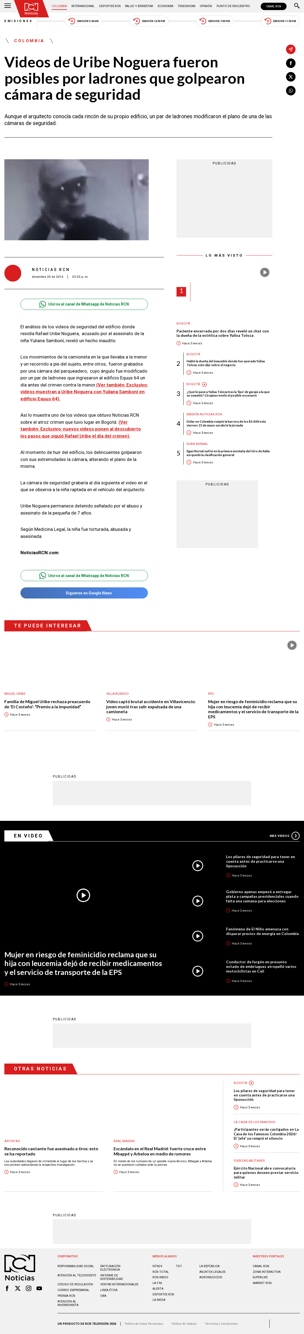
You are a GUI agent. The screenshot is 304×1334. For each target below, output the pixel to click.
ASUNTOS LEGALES (212, 1272)
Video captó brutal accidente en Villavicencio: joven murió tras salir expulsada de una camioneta (151, 706)
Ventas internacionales (119, 1284)
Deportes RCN (110, 6)
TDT (179, 1266)
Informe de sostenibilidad (111, 1277)
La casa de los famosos (254, 1122)
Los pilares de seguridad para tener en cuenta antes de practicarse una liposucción (260, 861)
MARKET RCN (262, 1283)
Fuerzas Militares (249, 1160)
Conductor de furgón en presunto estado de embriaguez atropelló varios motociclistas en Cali (261, 966)
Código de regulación (75, 1284)
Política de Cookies (184, 1324)
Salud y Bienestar (139, 6)
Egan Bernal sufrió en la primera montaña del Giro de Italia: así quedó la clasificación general (228, 453)
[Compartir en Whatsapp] (291, 90)
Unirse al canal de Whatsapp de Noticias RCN (84, 304)
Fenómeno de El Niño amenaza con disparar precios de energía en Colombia (262, 931)
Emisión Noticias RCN (204, 414)
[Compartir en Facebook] (291, 63)
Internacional (83, 6)
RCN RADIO (160, 1277)
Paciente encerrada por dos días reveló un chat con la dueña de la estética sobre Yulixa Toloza (223, 333)
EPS (211, 694)
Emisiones (18, 21)
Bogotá (183, 323)
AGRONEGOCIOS (210, 1277)
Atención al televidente (76, 1275)
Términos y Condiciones (221, 1324)
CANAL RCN (273, 6)
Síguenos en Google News (84, 593)
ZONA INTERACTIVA (267, 1272)
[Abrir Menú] (7, 6)
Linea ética (108, 1290)
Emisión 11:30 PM (280, 21)
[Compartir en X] (291, 77)
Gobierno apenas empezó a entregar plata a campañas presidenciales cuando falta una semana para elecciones (262, 896)
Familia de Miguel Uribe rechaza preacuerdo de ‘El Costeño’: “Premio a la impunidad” (47, 704)
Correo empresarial (73, 1290)
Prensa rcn (66, 1296)
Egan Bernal (197, 444)
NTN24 (157, 1266)
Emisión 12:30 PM (149, 21)
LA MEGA (159, 1300)
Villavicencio (117, 694)
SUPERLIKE (260, 1277)
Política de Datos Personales (144, 1324)
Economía (165, 6)
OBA (103, 1296)
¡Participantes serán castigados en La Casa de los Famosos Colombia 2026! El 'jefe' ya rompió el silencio (266, 1133)
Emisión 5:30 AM (83, 21)
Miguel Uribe (14, 694)
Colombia (59, 6)
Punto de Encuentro (233, 6)
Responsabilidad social (75, 1266)
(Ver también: (111, 385)
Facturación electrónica (110, 1267)
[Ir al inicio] (31, 8)
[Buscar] (297, 6)
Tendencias (186, 6)
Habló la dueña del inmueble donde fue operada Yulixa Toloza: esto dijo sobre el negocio (226, 363)
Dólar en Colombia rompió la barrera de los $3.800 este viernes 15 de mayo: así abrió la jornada (226, 423)
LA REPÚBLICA (209, 1266)
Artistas (12, 1141)
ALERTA (158, 1289)
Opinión (206, 6)
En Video (28, 836)
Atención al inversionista (67, 1303)
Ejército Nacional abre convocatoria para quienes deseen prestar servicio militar (266, 1172)
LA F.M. (158, 1283)
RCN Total (161, 1272)
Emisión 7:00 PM (214, 21)
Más (285, 836)
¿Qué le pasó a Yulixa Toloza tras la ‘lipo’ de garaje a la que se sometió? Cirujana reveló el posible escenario (228, 393)
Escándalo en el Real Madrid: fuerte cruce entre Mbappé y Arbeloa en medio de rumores (160, 1151)
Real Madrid (124, 1141)
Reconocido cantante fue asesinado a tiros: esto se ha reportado (51, 1151)
